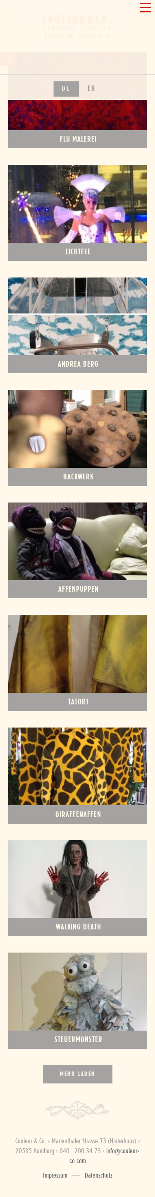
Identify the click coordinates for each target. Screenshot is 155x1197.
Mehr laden (77, 1074)
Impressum (55, 1175)
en (92, 197)
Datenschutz (98, 1175)
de (66, 197)
